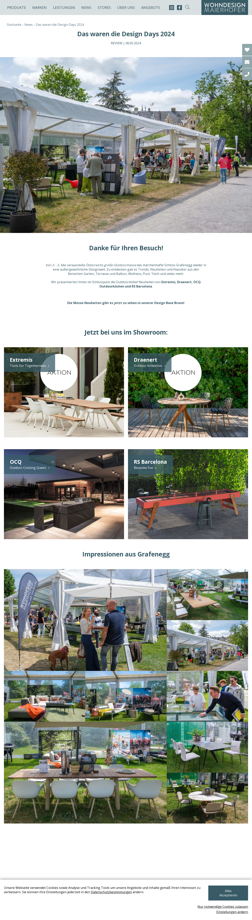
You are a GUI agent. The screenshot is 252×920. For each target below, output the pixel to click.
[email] (247, 62)
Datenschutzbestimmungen (111, 896)
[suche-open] (187, 7)
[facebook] (179, 7)
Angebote (150, 7)
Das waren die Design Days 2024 (60, 24)
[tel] (247, 74)
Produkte (16, 7)
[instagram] (171, 7)
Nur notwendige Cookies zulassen (222, 906)
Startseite (14, 24)
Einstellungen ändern (232, 912)
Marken (39, 7)
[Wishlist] (247, 50)
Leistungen (64, 7)
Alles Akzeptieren (227, 895)
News (86, 7)
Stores (104, 7)
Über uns (126, 7)
